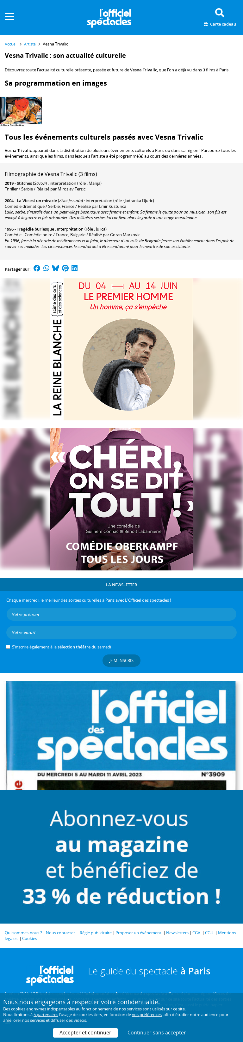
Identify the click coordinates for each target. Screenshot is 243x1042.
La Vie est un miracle (37, 200)
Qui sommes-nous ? (23, 933)
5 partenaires (46, 1014)
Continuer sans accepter (157, 1032)
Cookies (29, 938)
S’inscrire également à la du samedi (61, 647)
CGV (196, 933)
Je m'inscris (121, 660)
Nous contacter (60, 933)
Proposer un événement (138, 933)
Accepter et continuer (85, 1032)
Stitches (24, 183)
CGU (209, 933)
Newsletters (177, 933)
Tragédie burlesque (35, 229)
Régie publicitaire (96, 933)
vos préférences (147, 1014)
